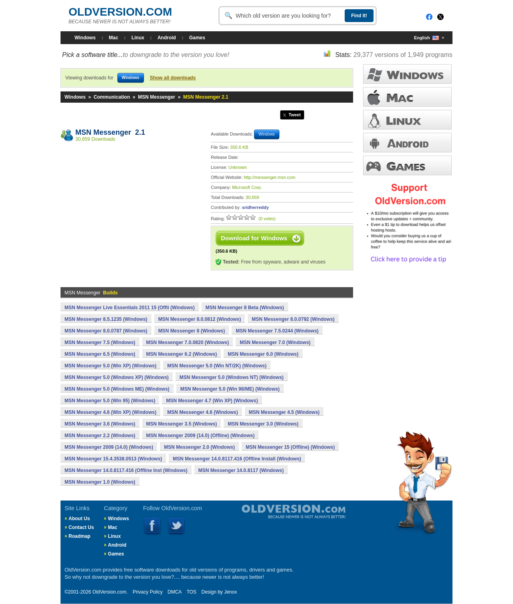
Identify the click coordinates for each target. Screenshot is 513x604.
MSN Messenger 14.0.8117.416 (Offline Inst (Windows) (126, 470)
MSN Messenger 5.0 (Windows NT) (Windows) (232, 377)
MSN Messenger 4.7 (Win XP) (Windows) (212, 400)
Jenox (230, 592)
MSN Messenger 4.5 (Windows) (284, 412)
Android (167, 38)
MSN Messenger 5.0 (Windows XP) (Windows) (117, 377)
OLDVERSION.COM (120, 12)
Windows (85, 38)
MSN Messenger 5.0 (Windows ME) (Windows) (117, 389)
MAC (407, 97)
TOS (191, 592)
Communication (112, 97)
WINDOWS (407, 74)
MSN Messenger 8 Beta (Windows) (245, 307)
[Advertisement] (132, 205)
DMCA (175, 592)
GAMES (407, 165)
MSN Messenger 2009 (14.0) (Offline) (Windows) (200, 435)
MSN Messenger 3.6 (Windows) (100, 424)
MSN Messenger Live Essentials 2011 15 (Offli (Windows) (130, 307)
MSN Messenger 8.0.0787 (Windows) (106, 331)
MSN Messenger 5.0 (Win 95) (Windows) (110, 400)
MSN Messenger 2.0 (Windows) (199, 447)
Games (197, 38)
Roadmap (80, 536)
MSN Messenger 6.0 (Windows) (263, 354)
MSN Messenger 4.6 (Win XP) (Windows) (110, 412)
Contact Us (81, 527)
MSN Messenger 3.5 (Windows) (181, 424)
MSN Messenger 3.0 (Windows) (263, 424)
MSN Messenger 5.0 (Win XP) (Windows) (110, 366)
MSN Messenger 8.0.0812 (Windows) (199, 319)
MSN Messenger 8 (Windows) (191, 331)
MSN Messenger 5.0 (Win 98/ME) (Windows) (230, 389)
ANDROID (407, 142)
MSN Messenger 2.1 (110, 132)
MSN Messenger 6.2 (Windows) (181, 354)
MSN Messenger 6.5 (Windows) (100, 354)
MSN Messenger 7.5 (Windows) (100, 342)
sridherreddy (255, 207)
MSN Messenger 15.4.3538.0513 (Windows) (113, 459)
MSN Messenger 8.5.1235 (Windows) (106, 319)
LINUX (407, 120)
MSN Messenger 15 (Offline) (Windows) (290, 447)
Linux (137, 38)
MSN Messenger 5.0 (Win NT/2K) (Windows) (217, 366)
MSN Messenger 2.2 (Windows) (100, 435)
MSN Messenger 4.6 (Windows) (202, 412)
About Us (79, 518)
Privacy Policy (148, 592)
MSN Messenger (156, 97)
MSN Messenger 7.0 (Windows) (275, 342)
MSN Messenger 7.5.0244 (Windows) (277, 331)
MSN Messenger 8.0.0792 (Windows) (293, 319)
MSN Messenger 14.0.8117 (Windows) (241, 470)
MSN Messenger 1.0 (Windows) (100, 482)
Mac (113, 38)
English (426, 38)
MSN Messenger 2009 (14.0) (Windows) (109, 447)
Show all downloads (173, 78)
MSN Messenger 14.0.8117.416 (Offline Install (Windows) (237, 459)
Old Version (272, 518)
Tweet (295, 114)
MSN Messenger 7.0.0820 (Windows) (187, 342)
